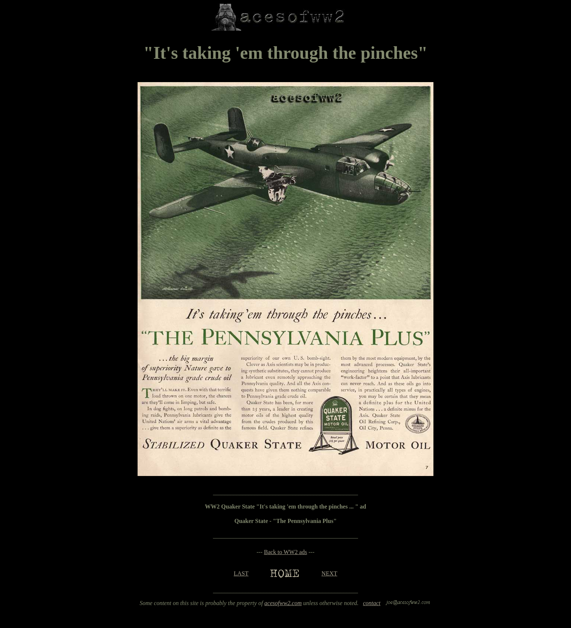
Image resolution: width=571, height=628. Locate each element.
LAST (241, 573)
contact (371, 603)
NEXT (329, 573)
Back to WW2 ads (285, 552)
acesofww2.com (283, 603)
